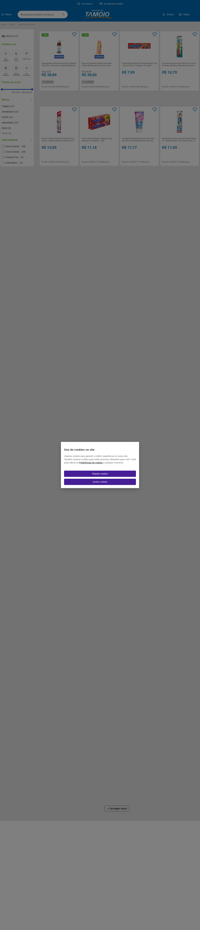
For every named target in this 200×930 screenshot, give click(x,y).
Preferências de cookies (90, 462)
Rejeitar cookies (100, 473)
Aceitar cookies (100, 482)
